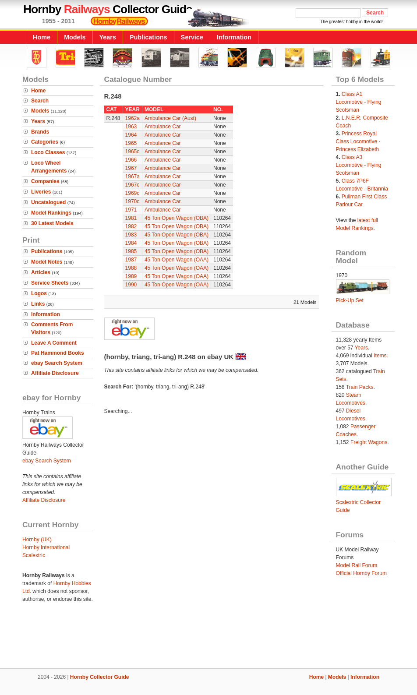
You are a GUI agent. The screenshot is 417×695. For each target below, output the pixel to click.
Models (75, 37)
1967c (132, 185)
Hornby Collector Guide (99, 677)
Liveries (41, 192)
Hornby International (46, 547)
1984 (131, 243)
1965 (131, 143)
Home (41, 37)
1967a (132, 176)
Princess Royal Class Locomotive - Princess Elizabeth (358, 141)
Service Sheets (49, 283)
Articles (40, 272)
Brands (40, 132)
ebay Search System (56, 363)
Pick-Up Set (350, 300)
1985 (131, 251)
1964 (131, 135)
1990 (131, 285)
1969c (132, 193)
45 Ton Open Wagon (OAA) (176, 260)
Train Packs (360, 387)
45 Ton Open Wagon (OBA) (176, 218)
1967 (131, 168)
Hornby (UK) (37, 539)
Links (38, 304)
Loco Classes (48, 152)
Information (234, 37)
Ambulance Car (163, 126)
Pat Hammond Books (57, 353)
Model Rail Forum (357, 565)
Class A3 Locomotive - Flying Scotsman (359, 165)
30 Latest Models (52, 223)
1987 (131, 260)
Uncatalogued (48, 202)
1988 (131, 268)
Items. (381, 356)
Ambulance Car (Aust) (170, 118)
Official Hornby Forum (361, 573)
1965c (132, 151)
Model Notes (46, 262)
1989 (131, 276)
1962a (132, 118)
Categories (44, 142)
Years (107, 37)
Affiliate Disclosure (55, 373)
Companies (45, 181)
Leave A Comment (54, 343)
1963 (131, 126)
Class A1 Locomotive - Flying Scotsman (359, 102)
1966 (131, 160)
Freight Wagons (368, 442)
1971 (131, 210)
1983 (131, 235)
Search (40, 101)
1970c (132, 201)
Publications (148, 37)
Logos (39, 293)
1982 (131, 226)
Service (192, 37)
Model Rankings (51, 213)
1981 (131, 218)
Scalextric (33, 555)
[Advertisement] (208, 638)
